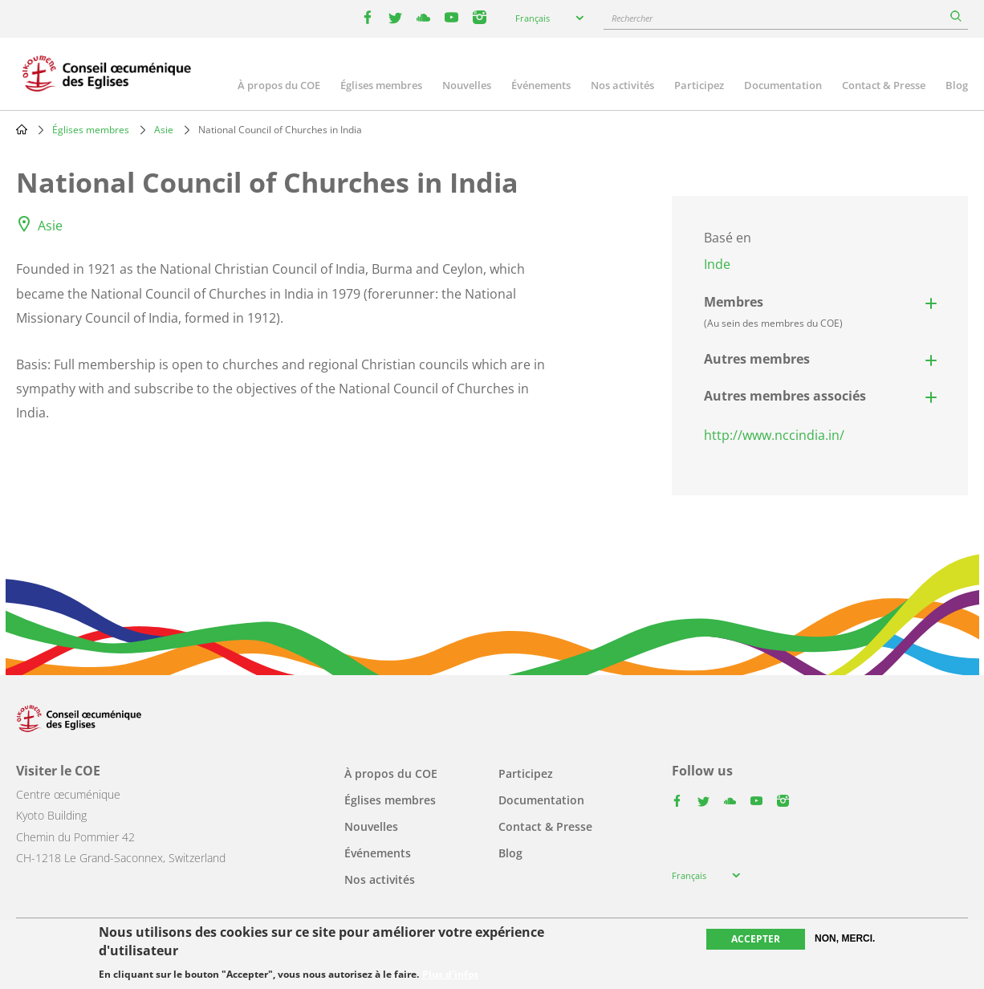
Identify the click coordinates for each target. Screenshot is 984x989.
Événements (541, 85)
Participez (699, 85)
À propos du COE (279, 85)
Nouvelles (466, 85)
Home (21, 129)
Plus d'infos (450, 974)
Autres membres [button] (757, 359)
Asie (163, 129)
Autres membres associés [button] (785, 396)
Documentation (783, 85)
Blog (956, 85)
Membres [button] (773, 311)
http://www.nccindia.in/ (774, 435)
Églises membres (381, 85)
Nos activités (622, 85)
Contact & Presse (883, 85)
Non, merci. (845, 938)
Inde (717, 264)
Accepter (755, 939)
